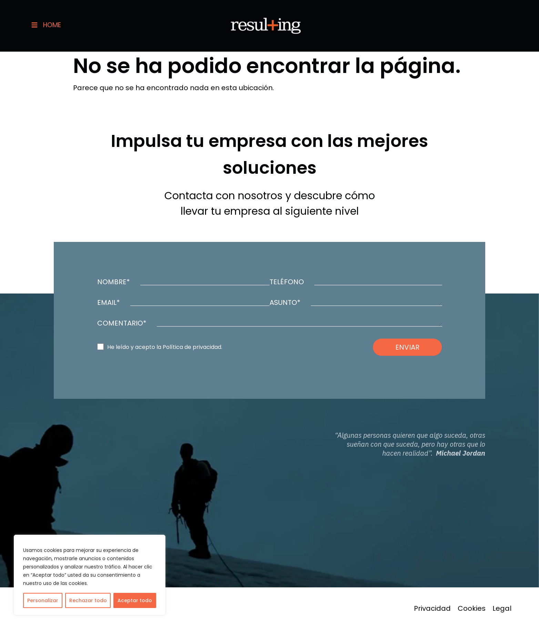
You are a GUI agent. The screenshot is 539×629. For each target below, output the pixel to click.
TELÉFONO (287, 282)
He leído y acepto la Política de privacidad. (164, 347)
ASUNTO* (285, 302)
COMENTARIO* (121, 323)
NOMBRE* (113, 282)
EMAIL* (108, 302)
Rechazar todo (88, 600)
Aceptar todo (135, 600)
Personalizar (42, 600)
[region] (89, 575)
